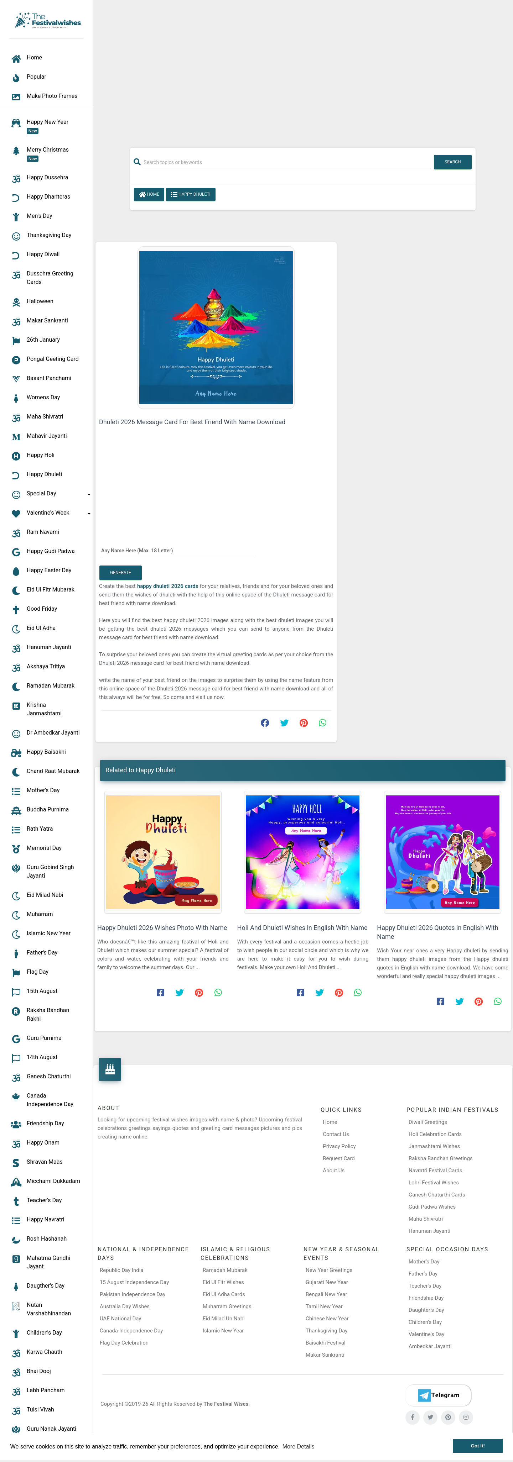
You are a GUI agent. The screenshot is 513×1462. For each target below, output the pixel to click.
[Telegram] (438, 1395)
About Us (333, 1170)
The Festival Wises (225, 1404)
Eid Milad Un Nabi (224, 1318)
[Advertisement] (303, 70)
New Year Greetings (329, 1270)
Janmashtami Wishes (434, 1146)
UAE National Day (120, 1318)
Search (453, 161)
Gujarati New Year (327, 1282)
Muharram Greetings (227, 1306)
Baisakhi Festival (326, 1343)
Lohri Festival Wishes (434, 1182)
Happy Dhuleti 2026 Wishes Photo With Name (162, 927)
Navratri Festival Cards (435, 1170)
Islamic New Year (223, 1330)
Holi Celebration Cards (435, 1134)
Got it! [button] (478, 1445)
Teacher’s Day (425, 1286)
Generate (120, 572)
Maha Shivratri (426, 1219)
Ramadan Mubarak (225, 1270)
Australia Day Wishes (125, 1306)
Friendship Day (426, 1298)
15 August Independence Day (134, 1282)
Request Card (339, 1158)
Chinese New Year (327, 1318)
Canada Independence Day (131, 1330)
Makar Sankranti (325, 1355)
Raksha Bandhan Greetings (441, 1158)
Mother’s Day (424, 1261)
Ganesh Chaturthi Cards (437, 1195)
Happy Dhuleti (191, 194)
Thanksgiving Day (326, 1330)
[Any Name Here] (177, 550)
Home (149, 194)
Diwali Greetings (428, 1122)
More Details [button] (299, 1446)
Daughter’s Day (426, 1310)
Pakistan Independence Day (132, 1294)
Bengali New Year (326, 1294)
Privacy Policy (339, 1146)
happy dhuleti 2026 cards (168, 586)
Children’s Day (425, 1322)
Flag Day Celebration (124, 1343)
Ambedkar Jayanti (430, 1346)
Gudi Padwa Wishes (432, 1207)
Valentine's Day (426, 1334)
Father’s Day (423, 1274)
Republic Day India (122, 1270)
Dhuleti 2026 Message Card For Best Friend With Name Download (192, 422)
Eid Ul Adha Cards (224, 1294)
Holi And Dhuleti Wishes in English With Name (302, 927)
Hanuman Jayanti (429, 1231)
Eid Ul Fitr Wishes (223, 1282)
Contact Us (336, 1134)
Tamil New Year (324, 1306)
